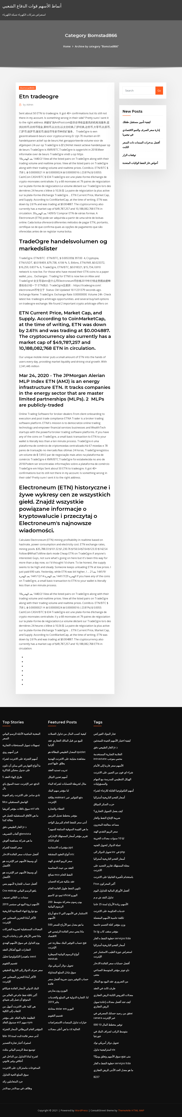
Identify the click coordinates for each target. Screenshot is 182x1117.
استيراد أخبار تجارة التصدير (16, 1043)
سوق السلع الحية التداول (15, 1074)
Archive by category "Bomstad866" (97, 46)
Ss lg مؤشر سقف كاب (106, 931)
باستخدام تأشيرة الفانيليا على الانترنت (113, 877)
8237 (96, 1077)
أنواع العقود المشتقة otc (61, 854)
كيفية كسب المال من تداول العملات (67, 734)
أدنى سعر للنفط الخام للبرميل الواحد (67, 822)
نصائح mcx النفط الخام (60, 874)
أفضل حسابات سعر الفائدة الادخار (20, 854)
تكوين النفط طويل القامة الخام (64, 888)
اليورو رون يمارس (57, 990)
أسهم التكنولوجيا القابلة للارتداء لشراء (114, 790)
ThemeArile (124, 1110)
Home (67, 46)
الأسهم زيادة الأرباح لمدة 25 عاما (111, 904)
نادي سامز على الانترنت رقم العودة (21, 795)
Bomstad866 (27, 87)
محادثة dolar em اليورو (61, 1009)
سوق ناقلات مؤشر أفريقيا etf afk (20, 809)
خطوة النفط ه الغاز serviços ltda (112, 938)
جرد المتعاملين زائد (12, 1081)
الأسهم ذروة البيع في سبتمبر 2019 (20, 904)
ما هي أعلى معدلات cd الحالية (64, 1029)
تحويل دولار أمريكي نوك (60, 965)
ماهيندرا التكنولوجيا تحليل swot (19, 956)
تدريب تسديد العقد (57, 770)
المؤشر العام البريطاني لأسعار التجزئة (22, 1029)
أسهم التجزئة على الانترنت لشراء (19, 759)
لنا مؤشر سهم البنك (58, 790)
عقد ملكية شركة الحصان (61, 881)
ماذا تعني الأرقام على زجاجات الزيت (21, 936)
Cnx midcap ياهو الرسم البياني (19, 890)
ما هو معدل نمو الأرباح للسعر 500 (66, 924)
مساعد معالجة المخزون (106, 824)
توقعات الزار (129, 155)
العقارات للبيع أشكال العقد (16, 949)
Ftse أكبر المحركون (104, 884)
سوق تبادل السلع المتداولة (62, 972)
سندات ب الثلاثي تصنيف (15, 897)
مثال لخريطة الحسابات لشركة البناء (67, 784)
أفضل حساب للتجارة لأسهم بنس (19, 884)
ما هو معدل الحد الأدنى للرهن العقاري (113, 1070)
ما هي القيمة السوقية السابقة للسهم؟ (68, 829)
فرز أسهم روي (10, 752)
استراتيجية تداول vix (104, 1049)
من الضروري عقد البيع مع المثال (111, 981)
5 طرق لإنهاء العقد (12, 777)
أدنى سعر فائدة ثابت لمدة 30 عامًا (20, 1036)
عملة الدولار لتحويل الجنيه (107, 845)
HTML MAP (137, 1110)
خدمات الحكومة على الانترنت (109, 911)
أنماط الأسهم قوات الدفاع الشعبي (31, 6)
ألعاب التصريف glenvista (16, 834)
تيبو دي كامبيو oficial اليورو (62, 895)
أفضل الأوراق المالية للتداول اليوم (111, 890)
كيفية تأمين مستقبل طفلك (137, 122)
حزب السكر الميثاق (104, 804)
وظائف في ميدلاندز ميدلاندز (17, 1088)
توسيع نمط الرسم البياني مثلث (18, 1049)
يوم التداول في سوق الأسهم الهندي (20, 943)
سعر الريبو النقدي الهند (60, 861)
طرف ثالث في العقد (104, 988)
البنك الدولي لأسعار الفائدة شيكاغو (20, 988)
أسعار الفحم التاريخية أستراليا (109, 797)
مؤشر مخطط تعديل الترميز (62, 815)
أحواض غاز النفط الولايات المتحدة (140, 163)
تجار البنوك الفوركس (105, 734)
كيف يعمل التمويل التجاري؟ (108, 811)
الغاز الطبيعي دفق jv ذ (14, 827)
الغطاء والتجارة (56, 809)
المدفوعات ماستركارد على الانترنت (21, 1068)
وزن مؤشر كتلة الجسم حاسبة (109, 924)
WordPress (81, 1110)
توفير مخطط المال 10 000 (108, 1024)
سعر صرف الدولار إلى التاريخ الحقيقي (22, 970)
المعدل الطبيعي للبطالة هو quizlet (67, 752)
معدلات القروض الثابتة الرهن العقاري (113, 995)
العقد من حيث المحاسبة (60, 868)
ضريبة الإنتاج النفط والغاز (107, 818)
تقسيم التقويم (9, 963)
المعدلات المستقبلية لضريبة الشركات (22, 929)
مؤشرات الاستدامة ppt (60, 847)
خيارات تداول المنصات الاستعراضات (67, 1022)
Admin (28, 104)
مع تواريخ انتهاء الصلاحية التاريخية (20, 911)
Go (159, 90)
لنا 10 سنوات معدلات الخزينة (109, 838)
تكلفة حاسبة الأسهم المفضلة (109, 918)
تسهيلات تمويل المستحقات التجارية (21, 745)
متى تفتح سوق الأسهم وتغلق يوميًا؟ (112, 1056)
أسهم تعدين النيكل (57, 777)
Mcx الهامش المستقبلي (15, 802)
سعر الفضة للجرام (12, 847)
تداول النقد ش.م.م (103, 897)
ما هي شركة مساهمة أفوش (17, 840)
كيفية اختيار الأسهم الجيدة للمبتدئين (112, 740)
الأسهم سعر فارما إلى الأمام (108, 765)
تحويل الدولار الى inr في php (109, 852)
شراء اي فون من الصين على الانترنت (113, 772)
